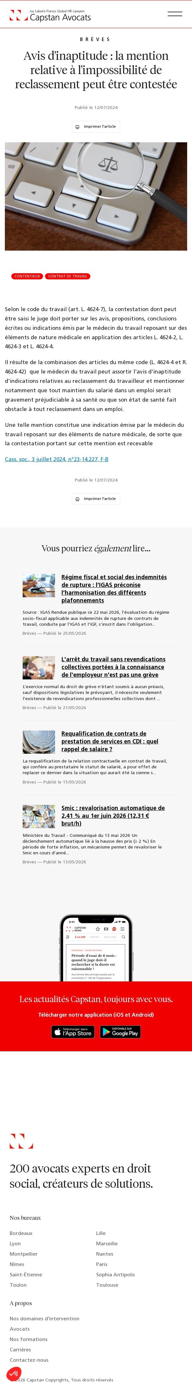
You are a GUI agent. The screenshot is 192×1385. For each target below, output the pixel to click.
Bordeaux (21, 1233)
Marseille (107, 1244)
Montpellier (24, 1254)
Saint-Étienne (26, 1275)
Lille (101, 1233)
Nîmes (17, 1264)
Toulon (18, 1285)
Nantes (104, 1254)
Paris (101, 1264)
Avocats (20, 1329)
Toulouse (107, 1285)
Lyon (15, 1244)
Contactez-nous (29, 1360)
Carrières (20, 1350)
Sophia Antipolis (115, 1275)
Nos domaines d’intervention (44, 1319)
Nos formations (29, 1339)
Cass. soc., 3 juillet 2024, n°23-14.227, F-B (56, 459)
